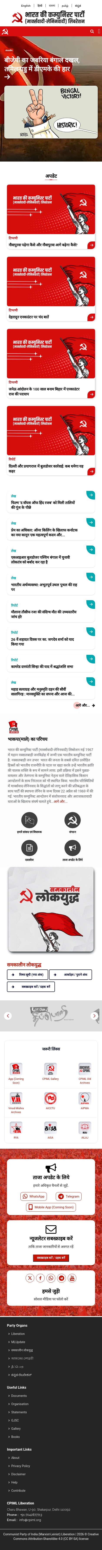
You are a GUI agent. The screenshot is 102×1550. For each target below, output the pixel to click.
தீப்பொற (17, 1366)
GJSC (15, 1420)
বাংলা (52, 5)
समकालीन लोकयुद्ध (22, 1350)
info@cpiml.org (29, 1520)
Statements (19, 1412)
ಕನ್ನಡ (78, 5)
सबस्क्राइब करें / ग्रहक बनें (51, 1258)
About (15, 1457)
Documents (19, 1395)
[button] (94, 1016)
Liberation (18, 1333)
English (26, 5)
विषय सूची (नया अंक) (27, 974)
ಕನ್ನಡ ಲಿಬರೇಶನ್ (21, 1374)
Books (15, 1436)
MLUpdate (18, 1342)
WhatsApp (33, 1196)
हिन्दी (40, 5)
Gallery (16, 1428)
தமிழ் (65, 5)
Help (14, 1482)
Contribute (18, 1490)
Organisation (19, 1404)
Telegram (68, 1196)
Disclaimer (18, 1474)
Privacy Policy (20, 1466)
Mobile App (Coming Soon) (51, 1207)
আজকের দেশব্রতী (22, 1358)
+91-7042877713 (31, 1515)
